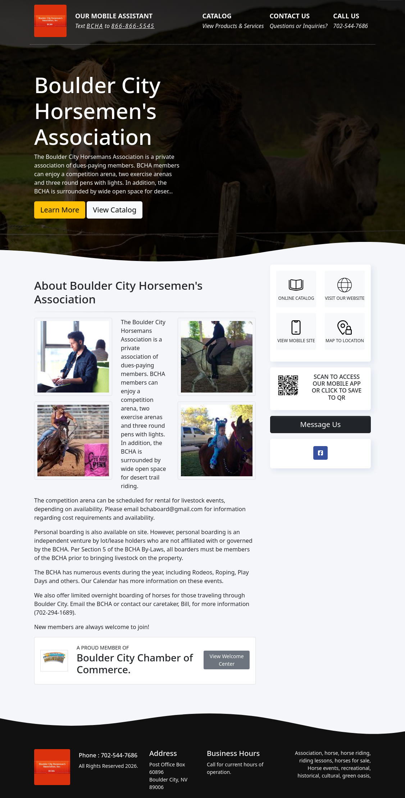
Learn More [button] (59, 210)
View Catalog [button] (114, 210)
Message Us (320, 424)
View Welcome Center (227, 660)
